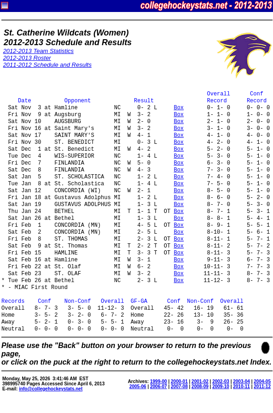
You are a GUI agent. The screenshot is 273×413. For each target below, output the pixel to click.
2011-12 (262, 386)
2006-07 (158, 386)
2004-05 (262, 381)
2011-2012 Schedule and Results (47, 64)
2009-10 (220, 386)
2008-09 (200, 386)
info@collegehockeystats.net (50, 388)
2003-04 (241, 381)
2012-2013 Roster (27, 57)
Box (179, 108)
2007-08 (179, 386)
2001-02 (200, 381)
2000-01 (179, 381)
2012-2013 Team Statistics (38, 50)
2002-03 (220, 381)
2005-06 (137, 386)
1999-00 (158, 381)
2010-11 (241, 386)
